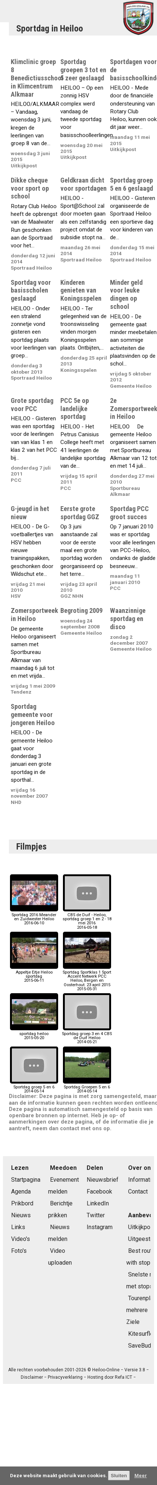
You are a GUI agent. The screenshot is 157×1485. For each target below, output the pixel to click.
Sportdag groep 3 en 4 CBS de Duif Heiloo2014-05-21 (87, 1036)
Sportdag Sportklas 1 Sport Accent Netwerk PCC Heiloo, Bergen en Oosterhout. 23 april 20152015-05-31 (87, 978)
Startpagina (25, 1179)
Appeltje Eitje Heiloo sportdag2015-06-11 (34, 974)
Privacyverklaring (65, 1377)
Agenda (21, 1191)
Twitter (96, 1215)
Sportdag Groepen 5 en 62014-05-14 (87, 1087)
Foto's (19, 1250)
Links (18, 1227)
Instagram (100, 1227)
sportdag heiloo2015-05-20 (34, 1033)
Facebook (99, 1191)
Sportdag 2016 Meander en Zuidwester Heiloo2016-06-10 (34, 917)
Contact (138, 1191)
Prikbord (22, 1203)
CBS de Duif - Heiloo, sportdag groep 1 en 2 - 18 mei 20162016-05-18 (87, 919)
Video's (20, 1238)
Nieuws (21, 1215)
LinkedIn (98, 1203)
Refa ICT (123, 1377)
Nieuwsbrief (102, 1179)
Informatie (141, 1179)
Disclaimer (32, 1377)
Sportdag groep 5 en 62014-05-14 (34, 1087)
